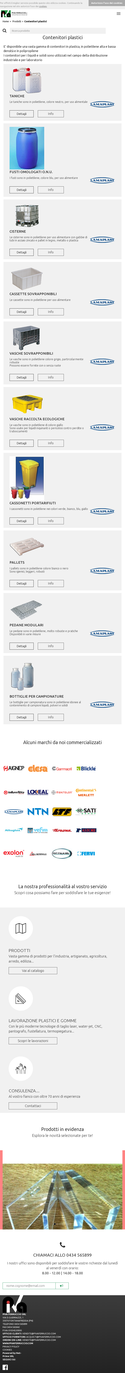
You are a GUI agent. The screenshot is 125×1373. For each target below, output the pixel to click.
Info (51, 113)
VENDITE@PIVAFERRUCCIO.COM (39, 1333)
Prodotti (16, 21)
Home (6, 21)
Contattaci (33, 1106)
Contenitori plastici (35, 21)
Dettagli (22, 113)
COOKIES (7, 1349)
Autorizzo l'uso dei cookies (106, 3)
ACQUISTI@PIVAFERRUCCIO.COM (43, 1337)
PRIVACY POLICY (11, 1346)
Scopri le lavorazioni (33, 1041)
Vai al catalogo (33, 971)
